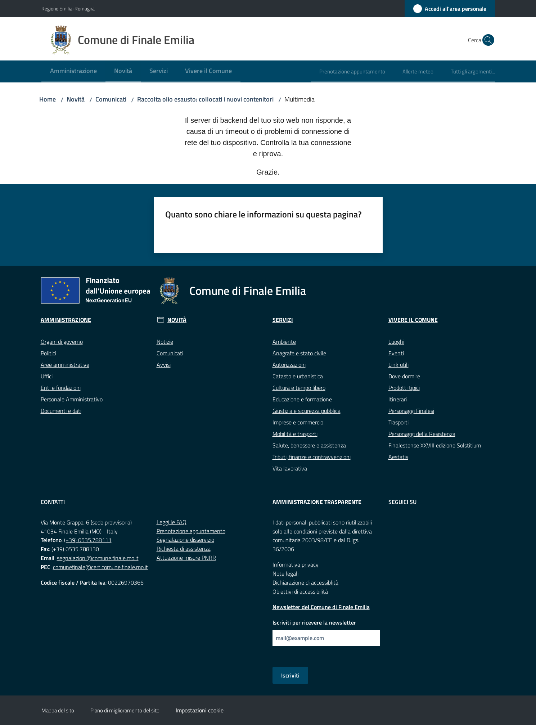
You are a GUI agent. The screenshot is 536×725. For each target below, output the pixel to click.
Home (47, 99)
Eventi (396, 353)
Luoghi (396, 341)
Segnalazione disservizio (185, 539)
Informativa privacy (295, 564)
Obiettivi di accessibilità (300, 591)
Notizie (165, 341)
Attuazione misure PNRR (186, 557)
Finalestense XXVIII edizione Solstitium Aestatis (434, 451)
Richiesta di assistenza (184, 548)
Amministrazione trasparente (316, 502)
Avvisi (164, 364)
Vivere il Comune (413, 320)
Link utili (398, 364)
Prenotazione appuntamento (191, 531)
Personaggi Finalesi (411, 410)
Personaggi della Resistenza (421, 433)
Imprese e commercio (297, 422)
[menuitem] (73, 71)
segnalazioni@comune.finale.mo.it (98, 558)
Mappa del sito (57, 710)
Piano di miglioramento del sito (124, 710)
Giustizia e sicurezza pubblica (306, 410)
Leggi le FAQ (171, 522)
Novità (76, 99)
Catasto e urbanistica (297, 376)
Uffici (47, 376)
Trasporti (398, 422)
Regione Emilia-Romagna (68, 8)
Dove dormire (404, 376)
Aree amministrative (65, 364)
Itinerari (397, 399)
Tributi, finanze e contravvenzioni (311, 456)
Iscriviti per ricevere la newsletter (314, 622)
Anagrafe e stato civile (299, 353)
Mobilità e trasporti (294, 433)
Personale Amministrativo (72, 399)
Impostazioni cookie (200, 710)
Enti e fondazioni (61, 387)
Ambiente (284, 341)
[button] (486, 40)
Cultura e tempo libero (298, 387)
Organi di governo (62, 341)
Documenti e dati (61, 410)
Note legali (285, 573)
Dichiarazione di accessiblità (305, 582)
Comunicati (110, 99)
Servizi (282, 320)
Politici (48, 353)
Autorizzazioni (289, 364)
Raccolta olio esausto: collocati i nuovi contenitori (205, 99)
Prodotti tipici (404, 387)
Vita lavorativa (289, 468)
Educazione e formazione (302, 399)
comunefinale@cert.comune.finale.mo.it (100, 567)
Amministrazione (66, 320)
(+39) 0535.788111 (88, 540)
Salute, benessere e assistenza (309, 445)
